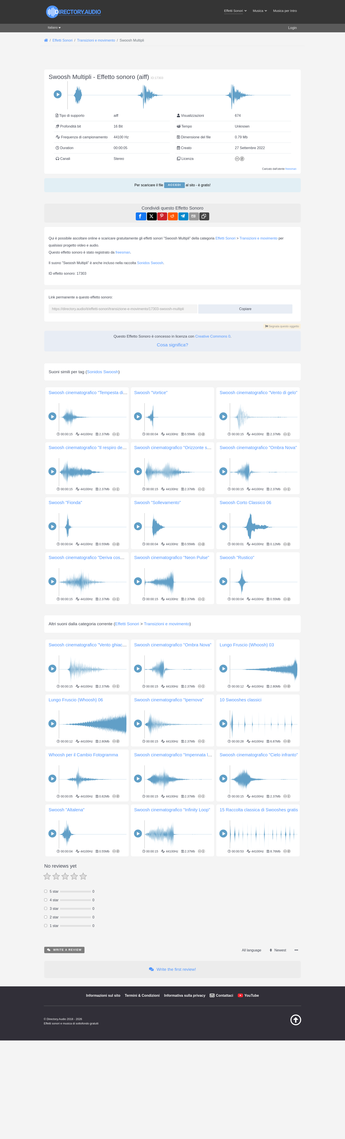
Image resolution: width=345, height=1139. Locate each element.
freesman (290, 168)
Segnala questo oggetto (282, 326)
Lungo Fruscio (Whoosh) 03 (247, 706)
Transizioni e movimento (258, 238)
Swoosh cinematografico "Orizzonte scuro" (175, 447)
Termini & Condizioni (142, 1057)
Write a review (64, 1011)
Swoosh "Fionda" (65, 502)
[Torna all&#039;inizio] (284, 1085)
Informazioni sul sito (103, 1057)
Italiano (53, 27)
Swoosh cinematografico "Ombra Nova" (258, 447)
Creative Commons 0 (212, 336)
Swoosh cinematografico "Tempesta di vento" (93, 392)
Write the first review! (172, 1031)
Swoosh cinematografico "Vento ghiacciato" (91, 706)
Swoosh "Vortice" (151, 392)
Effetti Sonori (225, 238)
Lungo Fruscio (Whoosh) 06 (76, 761)
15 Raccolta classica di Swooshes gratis (259, 871)
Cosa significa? (172, 344)
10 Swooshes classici (240, 761)
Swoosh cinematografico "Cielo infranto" (259, 816)
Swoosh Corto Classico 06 (245, 502)
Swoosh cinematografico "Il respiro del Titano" (93, 447)
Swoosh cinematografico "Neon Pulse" (171, 557)
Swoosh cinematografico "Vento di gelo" (258, 392)
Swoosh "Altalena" (66, 871)
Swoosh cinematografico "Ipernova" (169, 761)
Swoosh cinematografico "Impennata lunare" (177, 816)
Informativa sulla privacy (185, 1057)
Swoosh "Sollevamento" (157, 502)
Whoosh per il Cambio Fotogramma (83, 816)
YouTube (251, 1057)
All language (251, 1012)
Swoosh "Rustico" (237, 557)
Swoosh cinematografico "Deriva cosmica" (90, 557)
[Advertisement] (172, 636)
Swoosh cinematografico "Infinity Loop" (172, 871)
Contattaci (224, 1057)
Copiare (243, 307)
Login (292, 28)
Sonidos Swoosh (150, 263)
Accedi (174, 184)
